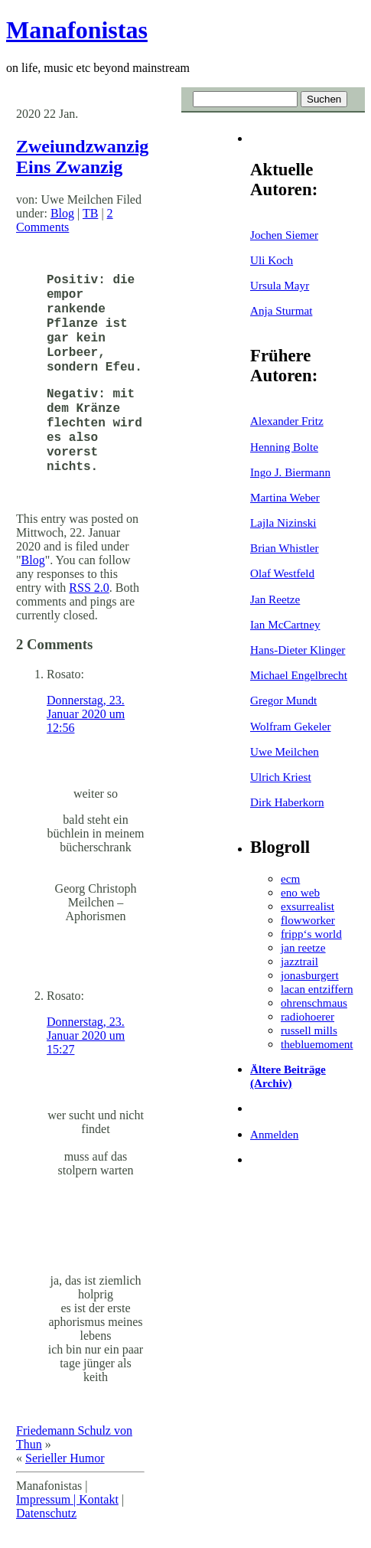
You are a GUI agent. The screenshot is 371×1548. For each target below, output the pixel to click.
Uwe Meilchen (284, 751)
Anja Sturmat (281, 310)
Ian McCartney (285, 624)
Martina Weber (285, 497)
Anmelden (274, 1134)
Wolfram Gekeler (290, 726)
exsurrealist (307, 906)
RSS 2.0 (89, 587)
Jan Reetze (275, 599)
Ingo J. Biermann (290, 471)
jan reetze (303, 947)
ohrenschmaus (314, 1002)
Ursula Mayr (279, 285)
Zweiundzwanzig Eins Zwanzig (82, 156)
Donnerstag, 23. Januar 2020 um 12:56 (86, 714)
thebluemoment (317, 1043)
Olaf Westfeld (282, 573)
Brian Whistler (284, 547)
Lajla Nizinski (283, 522)
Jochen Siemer (284, 234)
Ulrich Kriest (280, 776)
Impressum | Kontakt (67, 1499)
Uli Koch (271, 259)
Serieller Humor (65, 1458)
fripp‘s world (311, 933)
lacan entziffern (317, 988)
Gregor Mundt (283, 700)
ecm (290, 878)
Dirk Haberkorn (287, 801)
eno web (300, 892)
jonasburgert (310, 974)
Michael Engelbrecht (298, 674)
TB (90, 213)
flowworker (308, 919)
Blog (62, 213)
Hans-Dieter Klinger (297, 649)
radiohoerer (307, 1016)
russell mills (309, 1030)
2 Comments (64, 220)
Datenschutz (46, 1513)
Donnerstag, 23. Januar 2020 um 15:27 (86, 1035)
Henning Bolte (284, 446)
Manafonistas (77, 30)
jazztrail (299, 961)
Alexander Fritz (287, 420)
